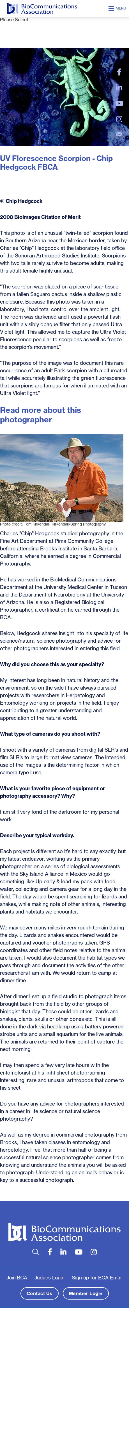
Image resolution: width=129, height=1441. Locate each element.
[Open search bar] (35, 1252)
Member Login (86, 1293)
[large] (119, 72)
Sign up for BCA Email (97, 1278)
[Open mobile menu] (118, 8)
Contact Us (39, 1293)
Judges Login (49, 1278)
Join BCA (16, 1278)
